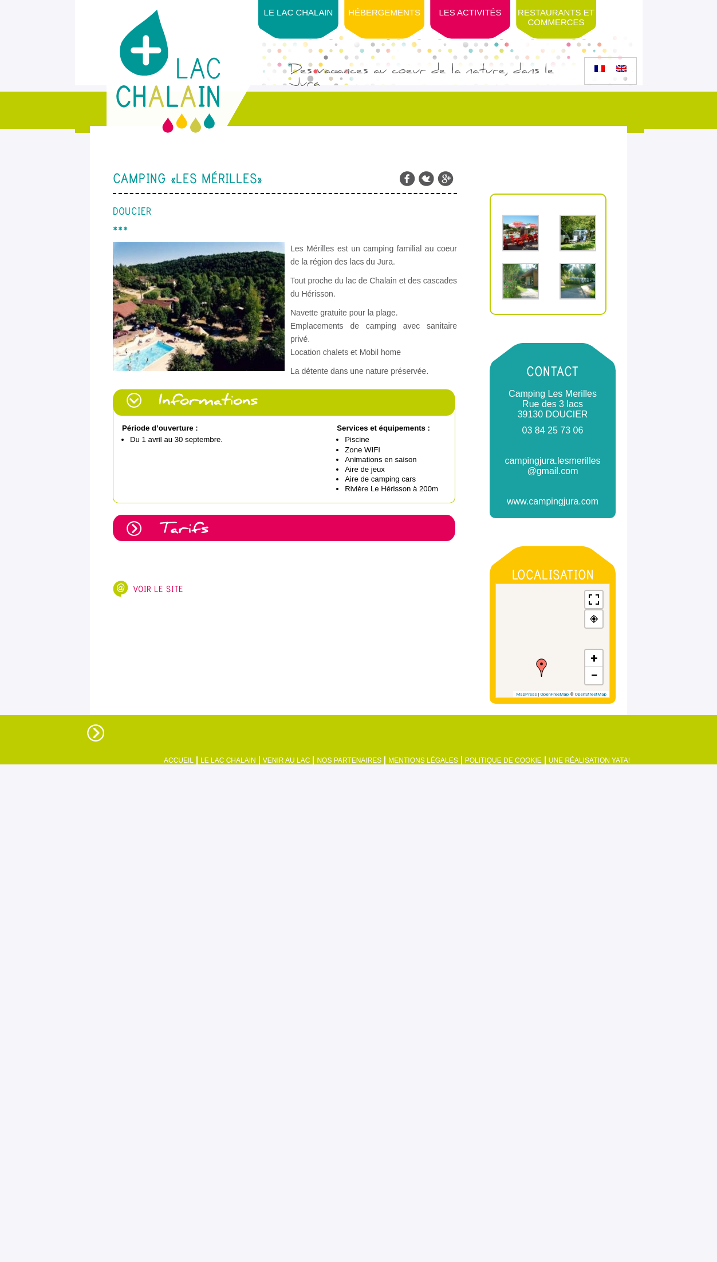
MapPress (526, 694)
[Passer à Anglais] (621, 69)
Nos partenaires (349, 760)
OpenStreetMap (590, 694)
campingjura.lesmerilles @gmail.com (552, 466)
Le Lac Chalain (298, 12)
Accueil (179, 760)
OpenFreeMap (554, 694)
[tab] (285, 402)
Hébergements (384, 12)
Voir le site (158, 589)
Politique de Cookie (503, 760)
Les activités (470, 12)
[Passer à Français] (599, 69)
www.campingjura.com (552, 501)
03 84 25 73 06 (553, 430)
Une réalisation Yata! (589, 760)
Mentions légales (423, 760)
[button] (542, 667)
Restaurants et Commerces (556, 17)
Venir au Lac (286, 760)
